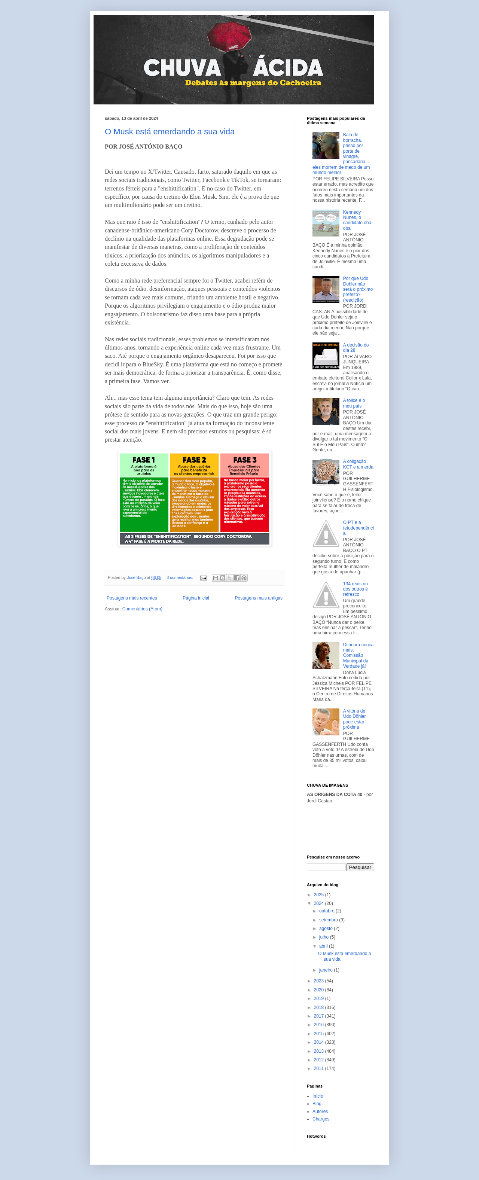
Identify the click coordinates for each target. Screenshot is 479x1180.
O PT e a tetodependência (358, 528)
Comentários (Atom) (142, 609)
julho (324, 937)
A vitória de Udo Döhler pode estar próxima (354, 719)
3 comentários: (180, 577)
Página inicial (196, 598)
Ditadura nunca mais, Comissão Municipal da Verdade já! (358, 655)
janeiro (326, 970)
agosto (326, 928)
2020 (319, 990)
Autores (320, 1111)
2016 (319, 1024)
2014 (319, 1042)
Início (317, 1096)
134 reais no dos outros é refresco (355, 589)
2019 (319, 998)
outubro (327, 911)
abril (324, 946)
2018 (319, 1007)
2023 (319, 981)
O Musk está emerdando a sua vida (170, 131)
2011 (319, 1068)
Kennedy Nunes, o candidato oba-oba (358, 220)
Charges (320, 1119)
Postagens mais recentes (132, 598)
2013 (319, 1051)
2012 (319, 1059)
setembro (329, 920)
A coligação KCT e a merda (358, 464)
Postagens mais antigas (259, 598)
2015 (319, 1033)
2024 (319, 903)
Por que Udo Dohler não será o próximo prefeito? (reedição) (358, 289)
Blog (316, 1103)
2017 (319, 1016)
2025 (319, 894)
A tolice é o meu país (354, 403)
